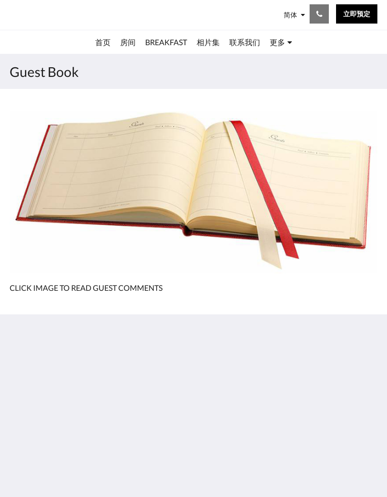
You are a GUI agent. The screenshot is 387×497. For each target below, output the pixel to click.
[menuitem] (103, 42)
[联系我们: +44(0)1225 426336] (319, 14)
